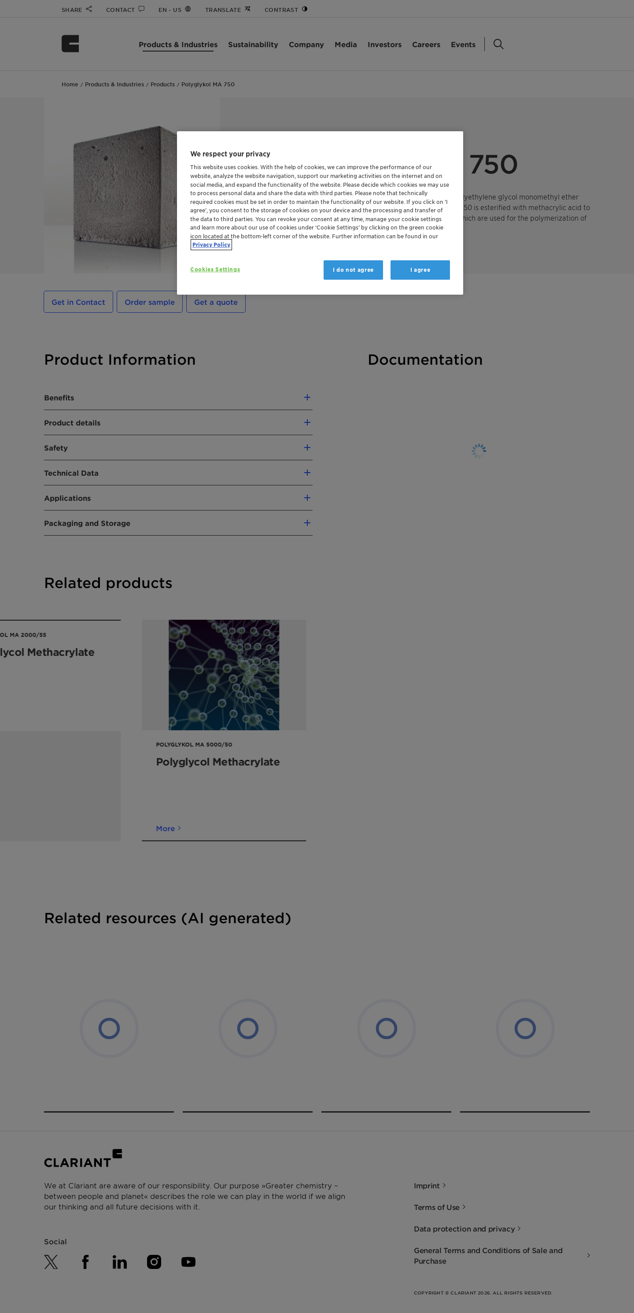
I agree (420, 270)
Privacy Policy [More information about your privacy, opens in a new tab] (211, 244)
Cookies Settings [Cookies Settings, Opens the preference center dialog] (215, 269)
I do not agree (353, 270)
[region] (320, 213)
